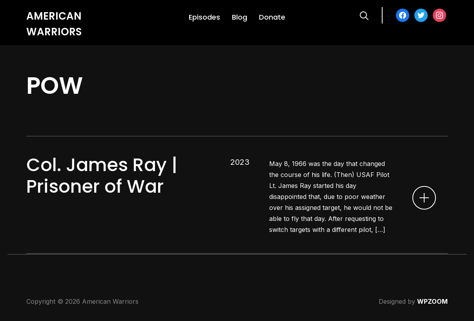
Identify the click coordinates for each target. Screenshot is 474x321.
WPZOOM (432, 301)
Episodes (204, 17)
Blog (239, 17)
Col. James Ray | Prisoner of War (101, 175)
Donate (272, 17)
